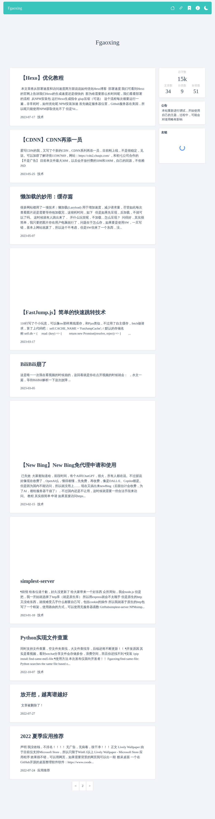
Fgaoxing (15, 8)
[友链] (181, 8)
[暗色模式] (206, 8)
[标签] (189, 8)
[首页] (172, 8)
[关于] (198, 8)
